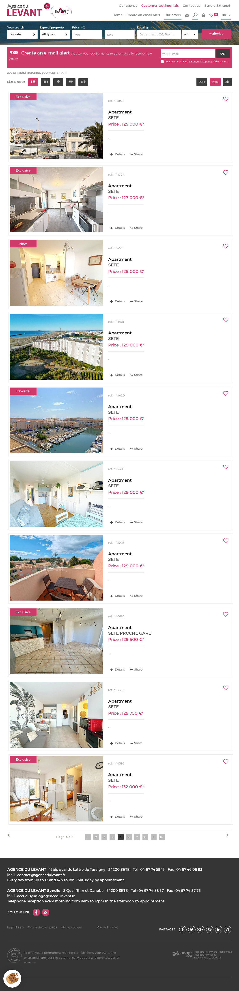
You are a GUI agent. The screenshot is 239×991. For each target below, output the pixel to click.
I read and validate (176, 61)
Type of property (52, 27)
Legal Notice (15, 927)
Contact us (191, 6)
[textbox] (159, 34)
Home (118, 15)
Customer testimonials (160, 6)
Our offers (173, 15)
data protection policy (199, 61)
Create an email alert (144, 15)
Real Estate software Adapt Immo (213, 951)
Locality (143, 27)
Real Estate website (205, 954)
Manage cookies (71, 927)
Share (136, 154)
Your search (15, 27)
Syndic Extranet (217, 6)
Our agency (128, 6)
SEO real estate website (207, 957)
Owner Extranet (107, 927)
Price (76, 27)
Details (117, 154)
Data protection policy (42, 927)
